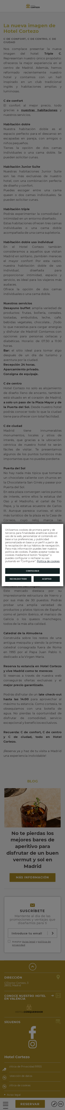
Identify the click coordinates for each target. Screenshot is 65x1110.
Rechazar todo (18, 579)
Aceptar (46, 579)
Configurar (32, 571)
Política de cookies (48, 561)
